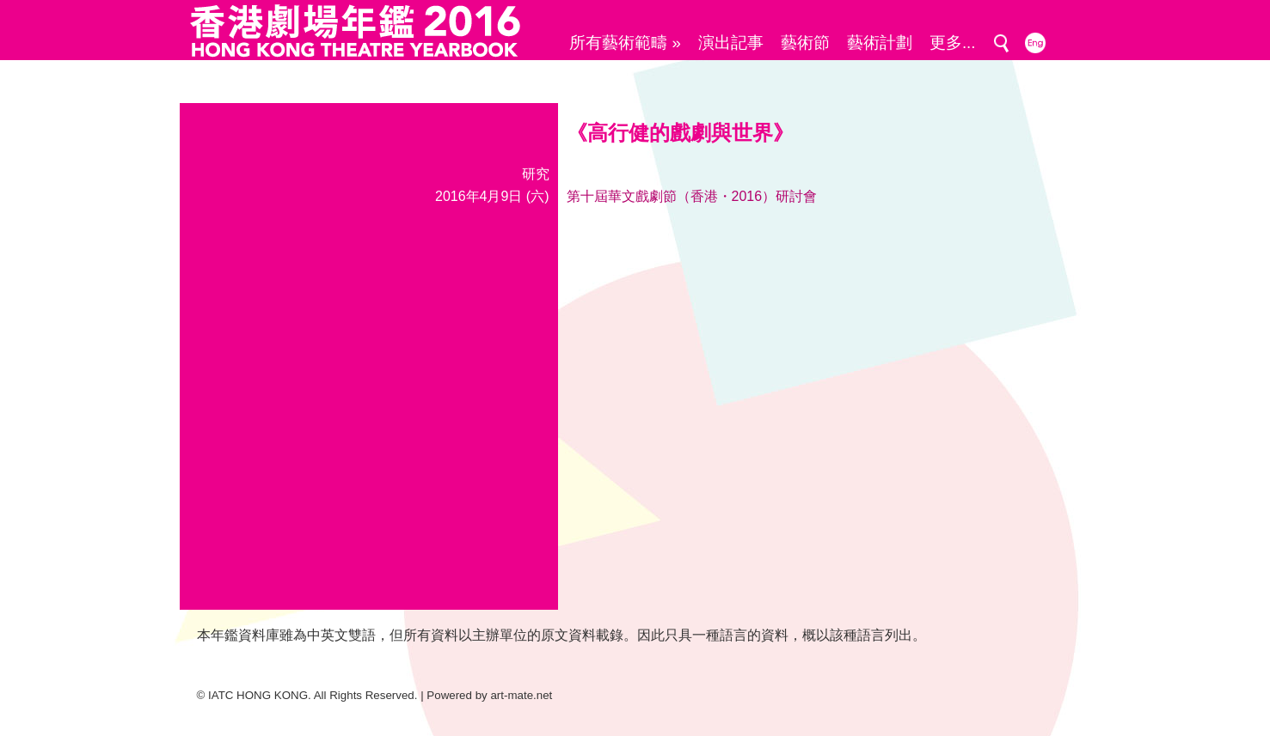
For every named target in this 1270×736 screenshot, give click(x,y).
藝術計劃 (879, 42)
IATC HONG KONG (258, 695)
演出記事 (731, 42)
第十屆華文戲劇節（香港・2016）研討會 (692, 196)
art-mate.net (521, 695)
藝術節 (805, 42)
